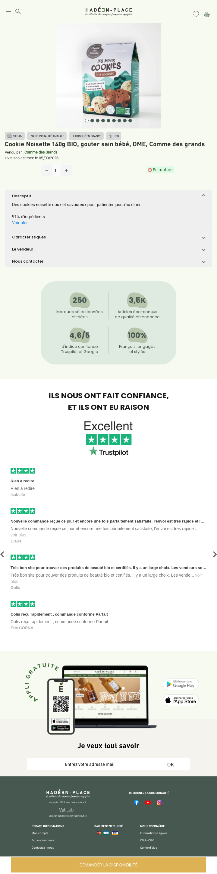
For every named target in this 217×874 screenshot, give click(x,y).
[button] (108, 196)
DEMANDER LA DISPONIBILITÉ (108, 865)
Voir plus (20, 222)
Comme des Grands (40, 152)
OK (170, 764)
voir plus (18, 534)
